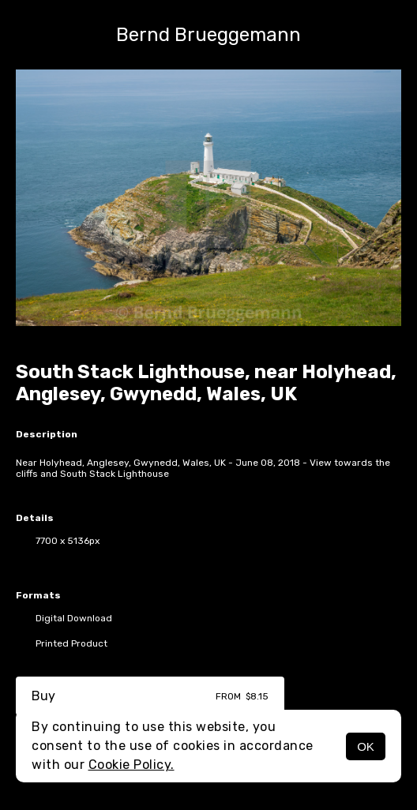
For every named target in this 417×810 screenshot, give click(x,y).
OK (365, 746)
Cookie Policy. (131, 764)
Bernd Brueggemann (208, 35)
